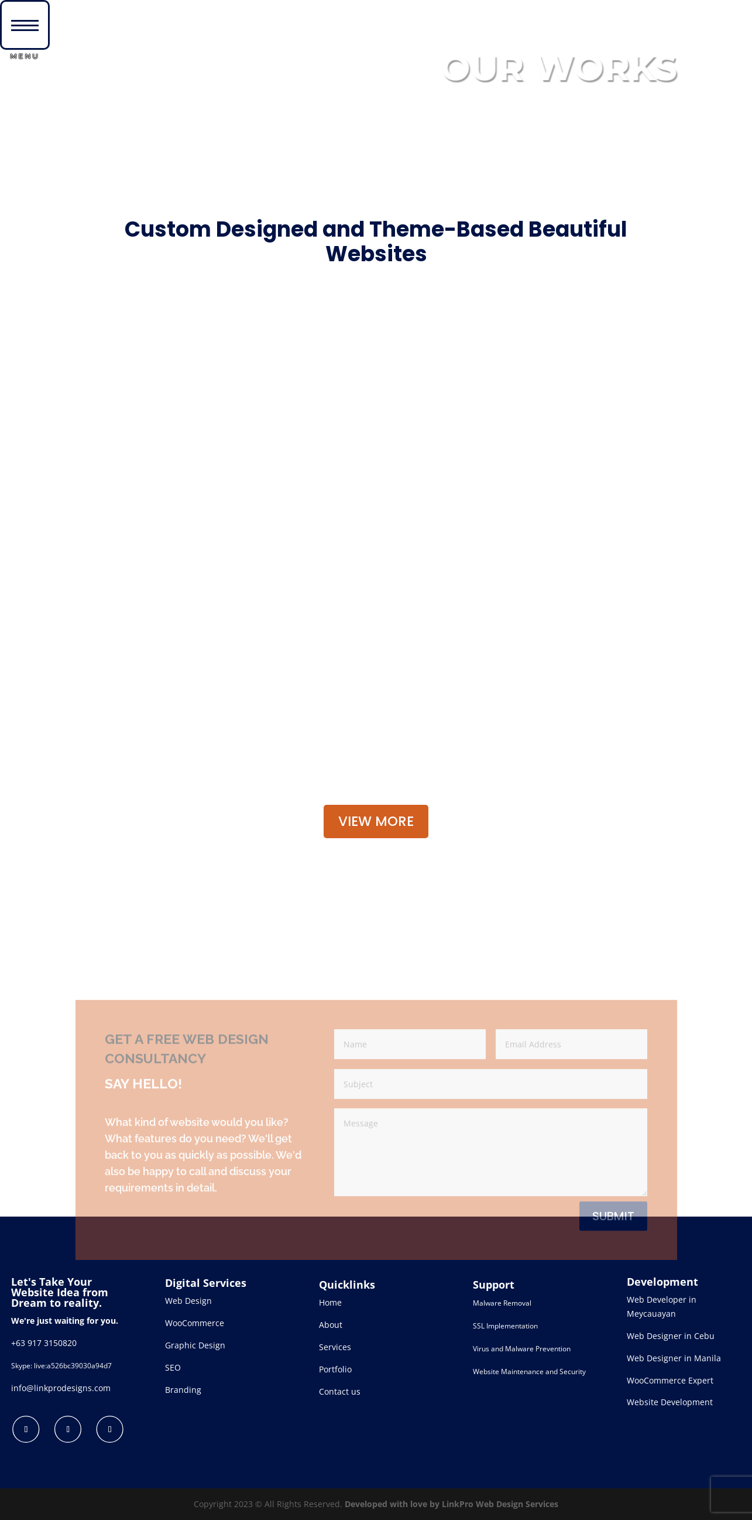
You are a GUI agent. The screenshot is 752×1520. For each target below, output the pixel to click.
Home (330, 1302)
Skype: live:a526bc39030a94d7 (61, 1366)
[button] (25, 25)
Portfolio (335, 1369)
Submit (613, 1254)
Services (335, 1346)
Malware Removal (502, 1303)
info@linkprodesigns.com (61, 1387)
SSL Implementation (505, 1326)
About (330, 1324)
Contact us (339, 1391)
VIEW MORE (376, 821)
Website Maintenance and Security (529, 1371)
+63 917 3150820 (44, 1342)
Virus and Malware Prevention (522, 1349)
